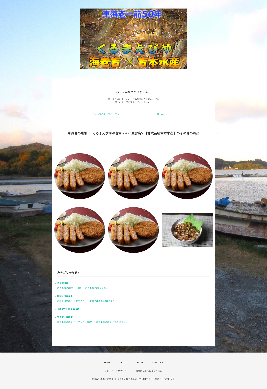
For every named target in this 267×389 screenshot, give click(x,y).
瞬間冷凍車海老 (65, 296)
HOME (107, 362)
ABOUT (124, 362)
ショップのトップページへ (106, 114)
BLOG (140, 362)
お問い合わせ (161, 114)
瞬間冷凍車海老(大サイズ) (103, 301)
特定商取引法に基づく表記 (149, 371)
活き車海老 (62, 283)
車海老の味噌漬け (66, 317)
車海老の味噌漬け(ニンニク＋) (111, 322)
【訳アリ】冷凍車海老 (68, 309)
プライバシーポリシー (116, 371)
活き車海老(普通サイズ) (69, 288)
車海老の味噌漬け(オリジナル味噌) (74, 322)
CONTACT (157, 362)
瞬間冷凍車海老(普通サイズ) (71, 301)
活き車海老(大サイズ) (96, 288)
